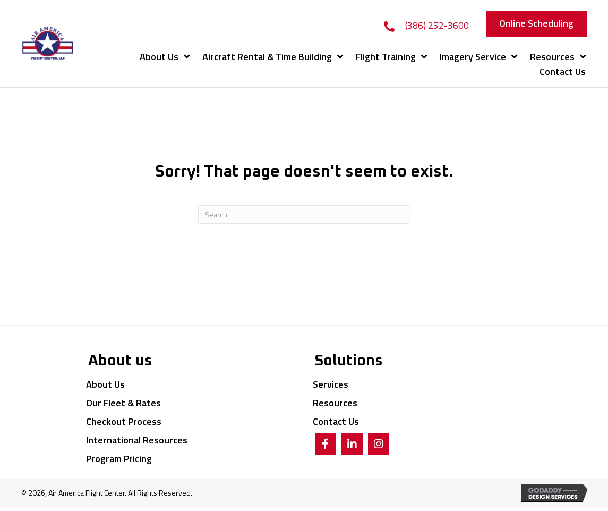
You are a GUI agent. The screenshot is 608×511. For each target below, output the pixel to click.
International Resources (136, 440)
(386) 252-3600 (437, 25)
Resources (335, 403)
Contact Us (336, 421)
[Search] (304, 214)
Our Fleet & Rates (123, 403)
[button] (536, 24)
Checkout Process (123, 421)
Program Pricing (119, 458)
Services (330, 384)
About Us (105, 384)
